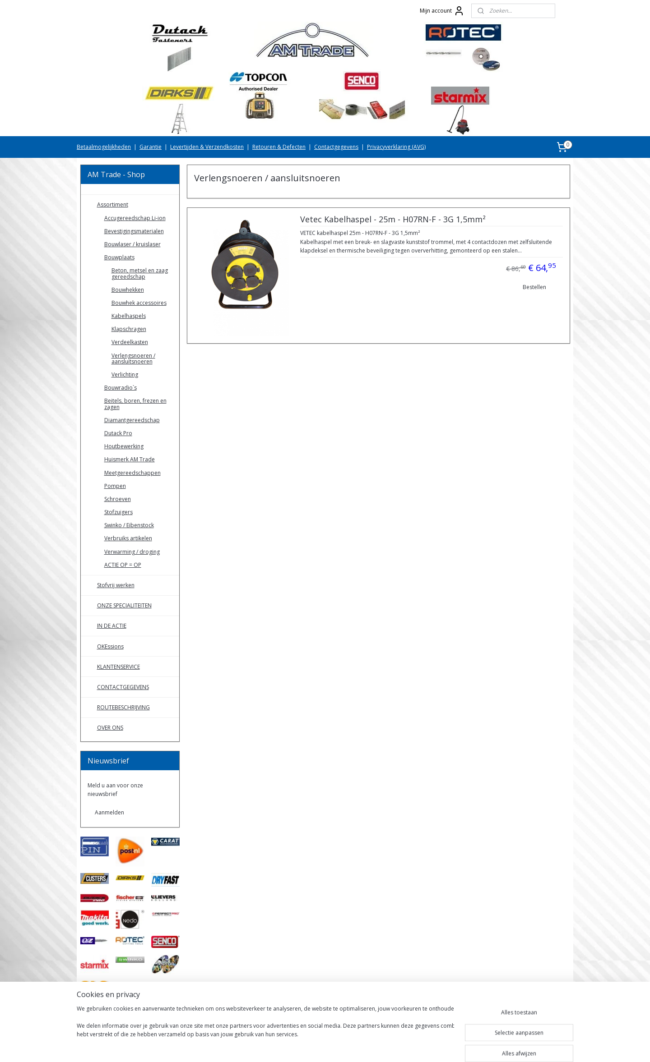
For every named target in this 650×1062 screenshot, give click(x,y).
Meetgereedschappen (132, 473)
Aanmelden (109, 812)
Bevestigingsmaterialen (134, 231)
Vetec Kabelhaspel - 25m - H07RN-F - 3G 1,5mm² (392, 220)
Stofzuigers (118, 512)
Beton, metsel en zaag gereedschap (139, 273)
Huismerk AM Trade (129, 459)
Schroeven (117, 499)
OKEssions (110, 646)
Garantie (150, 147)
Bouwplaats (119, 257)
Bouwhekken (127, 290)
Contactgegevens (336, 147)
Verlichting (124, 374)
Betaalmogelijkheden (104, 147)
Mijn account (442, 10)
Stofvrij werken (116, 585)
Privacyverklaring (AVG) (396, 147)
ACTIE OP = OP (122, 565)
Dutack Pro (118, 433)
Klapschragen (128, 329)
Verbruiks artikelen (128, 538)
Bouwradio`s (120, 387)
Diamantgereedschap (132, 420)
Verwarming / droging (132, 552)
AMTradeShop (106, 1017)
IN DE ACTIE (111, 626)
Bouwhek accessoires (139, 303)
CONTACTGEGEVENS (123, 687)
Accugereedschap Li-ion (135, 218)
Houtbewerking (124, 446)
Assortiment (112, 204)
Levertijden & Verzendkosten (207, 147)
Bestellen (534, 287)
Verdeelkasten (129, 342)
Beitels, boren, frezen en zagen (135, 403)
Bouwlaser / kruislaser (132, 244)
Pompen (115, 486)
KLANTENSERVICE (118, 667)
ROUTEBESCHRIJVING (123, 707)
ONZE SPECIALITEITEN (124, 605)
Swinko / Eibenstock (129, 525)
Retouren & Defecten (279, 147)
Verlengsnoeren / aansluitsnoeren (133, 358)
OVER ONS (110, 727)
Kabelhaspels (128, 316)
